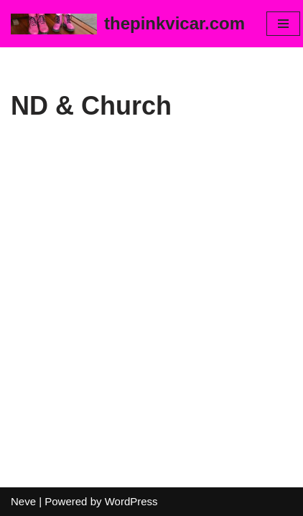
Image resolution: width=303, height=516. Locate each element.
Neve (23, 501)
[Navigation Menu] (283, 23)
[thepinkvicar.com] (128, 23)
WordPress (131, 501)
